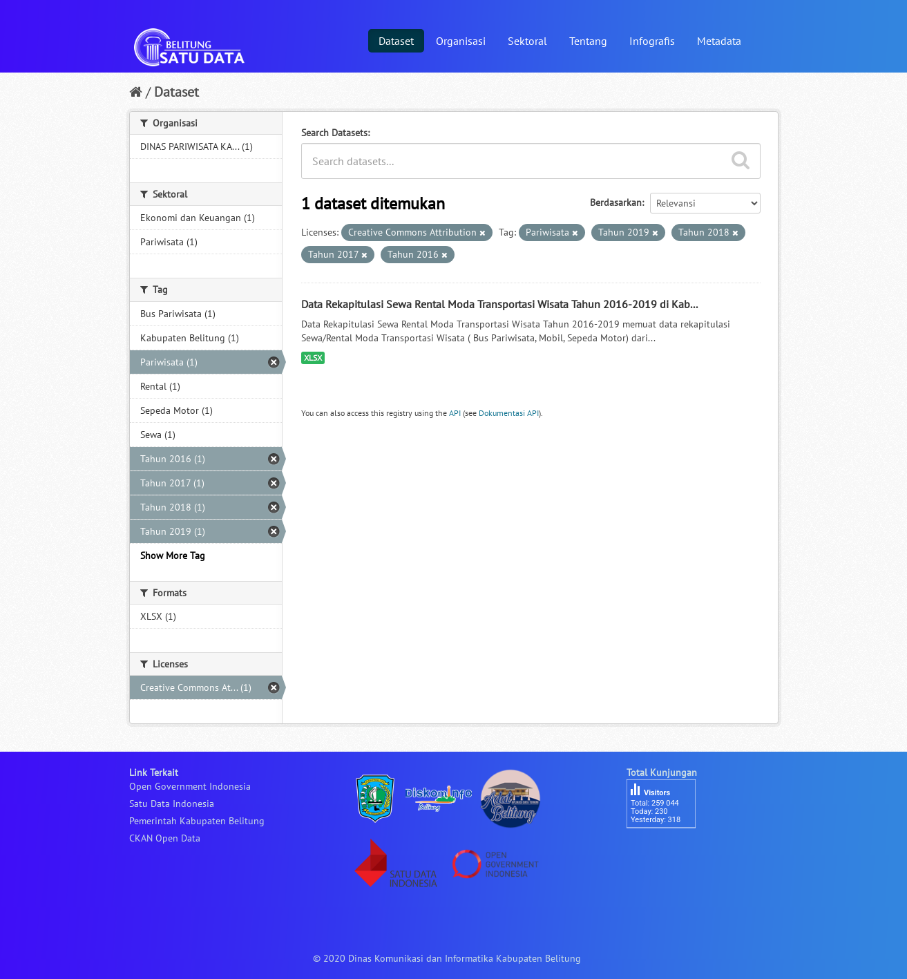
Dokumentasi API (509, 413)
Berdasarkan (616, 202)
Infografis (652, 41)
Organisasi (461, 41)
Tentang (588, 41)
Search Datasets (334, 132)
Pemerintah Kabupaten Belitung (197, 821)
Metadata (719, 41)
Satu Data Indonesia (171, 803)
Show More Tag (172, 555)
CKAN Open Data (164, 838)
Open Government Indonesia (190, 786)
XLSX (313, 357)
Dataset (396, 41)
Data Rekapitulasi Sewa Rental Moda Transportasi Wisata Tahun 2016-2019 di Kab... (499, 304)
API (455, 413)
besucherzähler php (668, 852)
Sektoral (527, 41)
